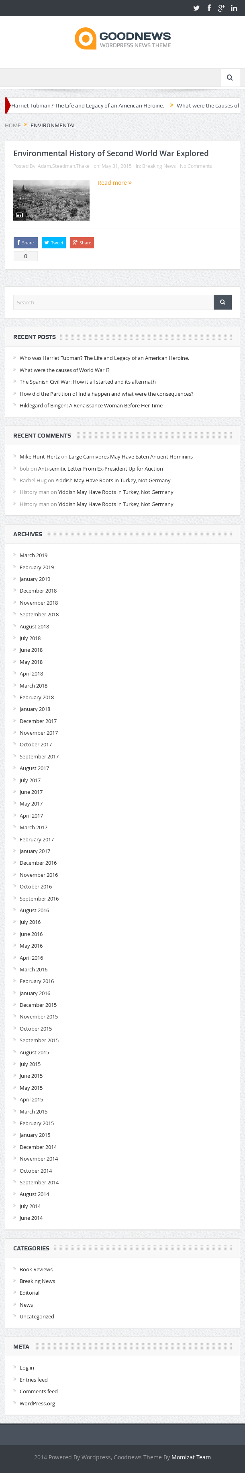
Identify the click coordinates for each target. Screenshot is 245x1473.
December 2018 (38, 590)
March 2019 (33, 555)
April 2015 (31, 1099)
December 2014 (38, 1147)
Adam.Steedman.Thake (64, 166)
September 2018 (39, 614)
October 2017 (36, 744)
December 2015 (38, 1004)
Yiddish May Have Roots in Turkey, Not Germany (113, 480)
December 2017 (38, 721)
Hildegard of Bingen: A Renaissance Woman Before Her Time (91, 405)
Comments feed (39, 1391)
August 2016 (34, 910)
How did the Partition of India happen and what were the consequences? (107, 393)
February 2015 (37, 1123)
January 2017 (35, 851)
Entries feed (34, 1379)
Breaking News (159, 166)
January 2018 (35, 709)
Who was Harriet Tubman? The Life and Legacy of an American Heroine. (104, 358)
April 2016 (31, 957)
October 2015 (36, 1028)
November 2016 (39, 874)
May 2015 (31, 1087)
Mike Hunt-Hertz (40, 456)
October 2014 (36, 1170)
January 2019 (35, 579)
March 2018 (33, 685)
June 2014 (31, 1217)
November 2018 (39, 602)
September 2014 (39, 1182)
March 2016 (33, 969)
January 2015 (35, 1134)
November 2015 (39, 1016)
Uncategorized (37, 1316)
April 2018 (31, 673)
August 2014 (34, 1194)
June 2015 (31, 1075)
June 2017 (31, 791)
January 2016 (35, 993)
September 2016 (39, 898)
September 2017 (39, 756)
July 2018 (30, 638)
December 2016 (38, 862)
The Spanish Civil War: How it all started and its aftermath (88, 381)
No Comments (196, 166)
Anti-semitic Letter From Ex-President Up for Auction (100, 468)
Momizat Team (191, 1457)
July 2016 (30, 922)
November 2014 (39, 1158)
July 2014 (30, 1206)
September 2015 (39, 1040)
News (26, 1304)
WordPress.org (37, 1403)
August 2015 (34, 1052)
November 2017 (39, 732)
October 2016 (36, 886)
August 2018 (34, 626)
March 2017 (33, 827)
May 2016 (31, 945)
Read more (115, 182)
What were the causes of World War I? (65, 370)
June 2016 (31, 934)
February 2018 (37, 697)
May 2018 (31, 661)
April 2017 (31, 815)
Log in (27, 1367)
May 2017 (31, 803)
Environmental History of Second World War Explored (111, 153)
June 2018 (31, 649)
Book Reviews (36, 1269)
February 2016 (37, 981)
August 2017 (34, 768)
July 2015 (30, 1064)
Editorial (29, 1292)
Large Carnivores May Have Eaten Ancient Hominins (131, 456)
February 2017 (37, 839)
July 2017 (30, 780)
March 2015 (33, 1111)
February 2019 (37, 567)
